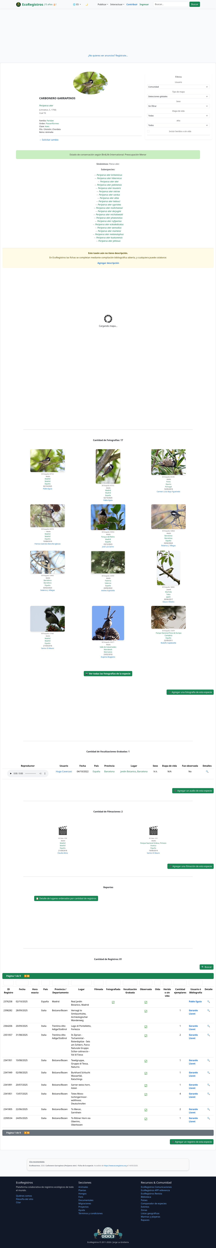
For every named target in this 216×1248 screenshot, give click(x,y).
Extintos (145, 1206)
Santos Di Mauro (47, 648)
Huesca (153, 845)
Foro (80, 1196)
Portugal (168, 486)
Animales (83, 1186)
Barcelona (168, 536)
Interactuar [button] (116, 4)
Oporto (168, 484)
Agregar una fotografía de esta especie (190, 692)
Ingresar (144, 4)
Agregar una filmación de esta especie (190, 866)
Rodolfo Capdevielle (168, 643)
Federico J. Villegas (168, 545)
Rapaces (145, 1219)
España (47, 484)
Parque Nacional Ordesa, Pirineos (153, 843)
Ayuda (81, 1210)
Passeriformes (52, 123)
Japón (168, 597)
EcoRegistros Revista (151, 1193)
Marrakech (108, 649)
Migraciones (84, 1203)
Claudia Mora (63, 853)
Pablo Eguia (47, 489)
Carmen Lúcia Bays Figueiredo (168, 491)
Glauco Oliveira (168, 602)
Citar (18, 1202)
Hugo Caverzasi (64, 771)
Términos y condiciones (90, 1213)
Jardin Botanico (128, 771)
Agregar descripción (108, 263)
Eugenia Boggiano (108, 657)
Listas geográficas (150, 1213)
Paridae (50, 120)
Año (178, 120)
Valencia (108, 583)
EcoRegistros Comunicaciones (156, 1186)
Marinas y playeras (150, 1216)
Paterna (108, 580)
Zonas (144, 1210)
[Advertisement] (108, 31)
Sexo (178, 101)
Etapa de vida (178, 111)
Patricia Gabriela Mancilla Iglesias (47, 544)
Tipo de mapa (178, 91)
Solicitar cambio (48, 139)
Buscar (194, 4)
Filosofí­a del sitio (24, 1199)
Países (144, 1200)
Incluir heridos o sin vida (180, 131)
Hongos (82, 1193)
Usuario (178, 82)
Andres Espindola (108, 590)
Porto (168, 482)
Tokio (168, 594)
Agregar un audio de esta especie (193, 790)
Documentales (85, 1200)
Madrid (47, 479)
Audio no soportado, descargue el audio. (27, 773)
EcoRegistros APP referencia (155, 1190)
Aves (47, 126)
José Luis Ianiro (108, 547)
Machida (168, 592)
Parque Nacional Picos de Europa (168, 633)
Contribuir (131, 4)
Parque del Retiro (108, 537)
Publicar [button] (102, 4)
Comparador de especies (154, 1203)
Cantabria (168, 635)
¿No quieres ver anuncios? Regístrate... (108, 55)
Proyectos (83, 1206)
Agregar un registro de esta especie (192, 1141)
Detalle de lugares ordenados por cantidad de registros (66, 898)
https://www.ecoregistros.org (115, 1165)
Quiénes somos (24, 1195)
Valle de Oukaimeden (108, 647)
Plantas (82, 1190)
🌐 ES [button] (76, 4)
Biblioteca (146, 1196)
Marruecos (108, 652)
